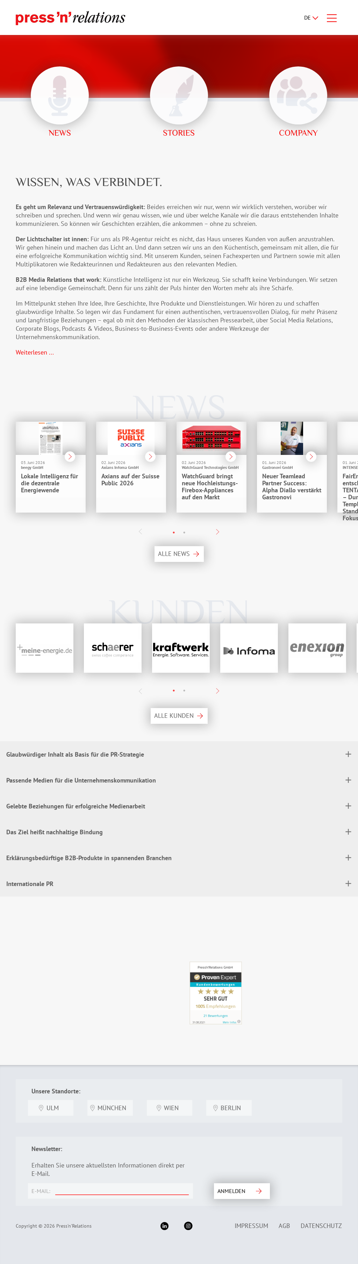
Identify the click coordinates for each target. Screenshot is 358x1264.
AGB (284, 1226)
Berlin (231, 1108)
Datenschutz (321, 1226)
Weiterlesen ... (35, 352)
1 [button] (173, 532)
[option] (43, 469)
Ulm (52, 1108)
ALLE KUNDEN (174, 716)
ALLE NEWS (174, 554)
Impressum (251, 1226)
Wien (171, 1108)
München (112, 1108)
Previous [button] (140, 531)
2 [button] (184, 532)
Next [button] (217, 532)
